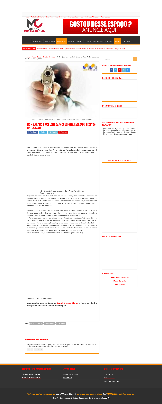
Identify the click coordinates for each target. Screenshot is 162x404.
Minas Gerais (61, 41)
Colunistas (108, 41)
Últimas (117, 41)
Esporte (78, 41)
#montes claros (36, 323)
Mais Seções (97, 41)
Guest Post (49, 17)
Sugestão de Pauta (60, 17)
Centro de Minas (49, 57)
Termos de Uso (105, 17)
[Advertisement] (81, 5)
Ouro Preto (61, 323)
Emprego (88, 41)
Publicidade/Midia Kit (37, 17)
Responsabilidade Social (75, 17)
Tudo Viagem (127, 41)
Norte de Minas (50, 41)
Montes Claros (37, 41)
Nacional (71, 41)
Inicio (27, 17)
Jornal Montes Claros (67, 303)
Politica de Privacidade (92, 17)
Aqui (105, 394)
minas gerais (49, 323)
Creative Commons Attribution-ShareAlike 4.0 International (77, 398)
